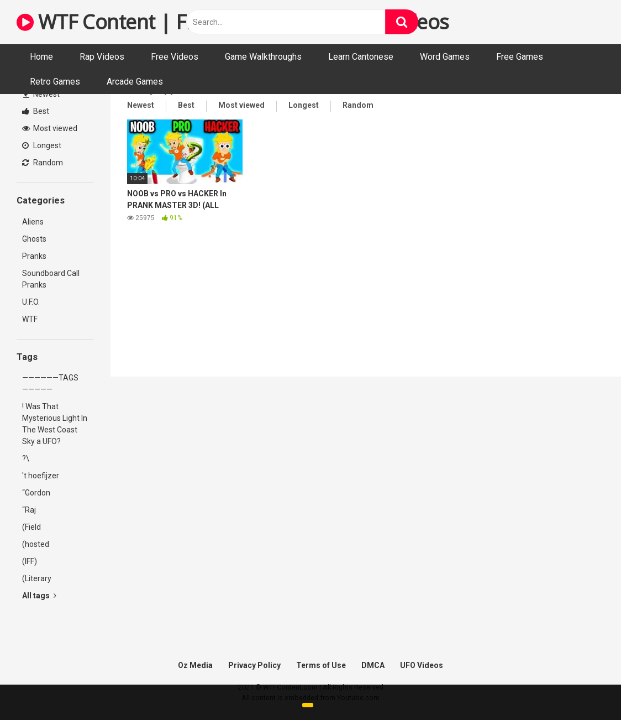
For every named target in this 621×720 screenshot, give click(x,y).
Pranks (34, 256)
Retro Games (55, 81)
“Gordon (36, 492)
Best (35, 111)
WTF (30, 319)
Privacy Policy (254, 665)
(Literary (36, 578)
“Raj (29, 509)
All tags (39, 595)
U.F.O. (31, 302)
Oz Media (195, 665)
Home (41, 56)
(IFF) (29, 561)
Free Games (519, 56)
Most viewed (49, 128)
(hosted (35, 544)
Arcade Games (135, 81)
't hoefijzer (40, 475)
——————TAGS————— (50, 383)
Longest (41, 145)
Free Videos (174, 56)
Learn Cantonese (360, 56)
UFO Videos (421, 665)
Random (42, 162)
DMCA (373, 665)
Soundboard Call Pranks (51, 279)
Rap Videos (102, 56)
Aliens (33, 221)
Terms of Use (321, 665)
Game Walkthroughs (263, 56)
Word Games (445, 56)
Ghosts (34, 238)
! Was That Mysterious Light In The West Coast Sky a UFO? (54, 424)
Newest (41, 94)
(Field (31, 527)
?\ (25, 458)
